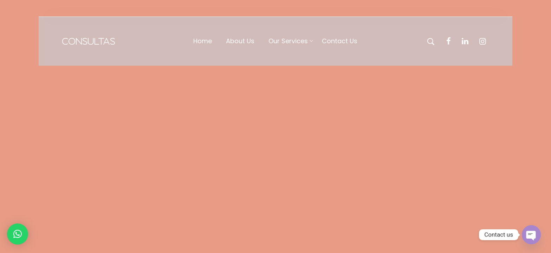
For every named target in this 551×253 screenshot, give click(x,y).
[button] (17, 234)
